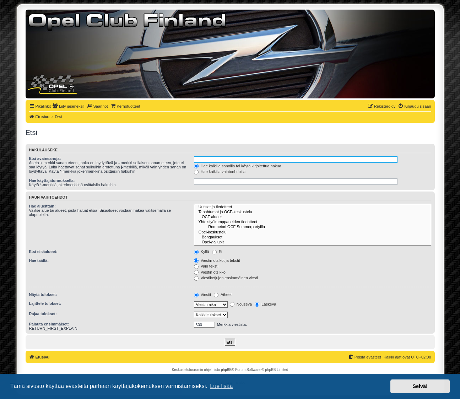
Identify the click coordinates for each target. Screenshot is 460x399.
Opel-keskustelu (313, 232)
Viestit (202, 294)
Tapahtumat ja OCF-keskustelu (313, 212)
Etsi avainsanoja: (45, 158)
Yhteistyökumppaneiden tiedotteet (313, 222)
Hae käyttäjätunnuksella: (52, 180)
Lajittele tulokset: (45, 303)
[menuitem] (69, 106)
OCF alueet (313, 217)
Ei (217, 251)
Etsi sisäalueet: (43, 251)
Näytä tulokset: (43, 294)
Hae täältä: (39, 260)
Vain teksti (206, 266)
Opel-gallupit (313, 242)
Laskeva (265, 304)
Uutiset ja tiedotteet (313, 207)
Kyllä (201, 251)
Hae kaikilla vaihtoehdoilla (220, 171)
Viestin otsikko (210, 272)
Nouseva (241, 304)
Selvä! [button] (419, 386)
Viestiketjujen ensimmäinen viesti (226, 278)
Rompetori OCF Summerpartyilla (313, 227)
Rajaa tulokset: (43, 314)
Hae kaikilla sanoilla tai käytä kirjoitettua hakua (237, 166)
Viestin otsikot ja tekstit (217, 260)
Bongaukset (313, 237)
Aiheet (223, 294)
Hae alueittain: (42, 206)
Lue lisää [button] (221, 386)
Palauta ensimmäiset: (49, 324)
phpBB (226, 370)
